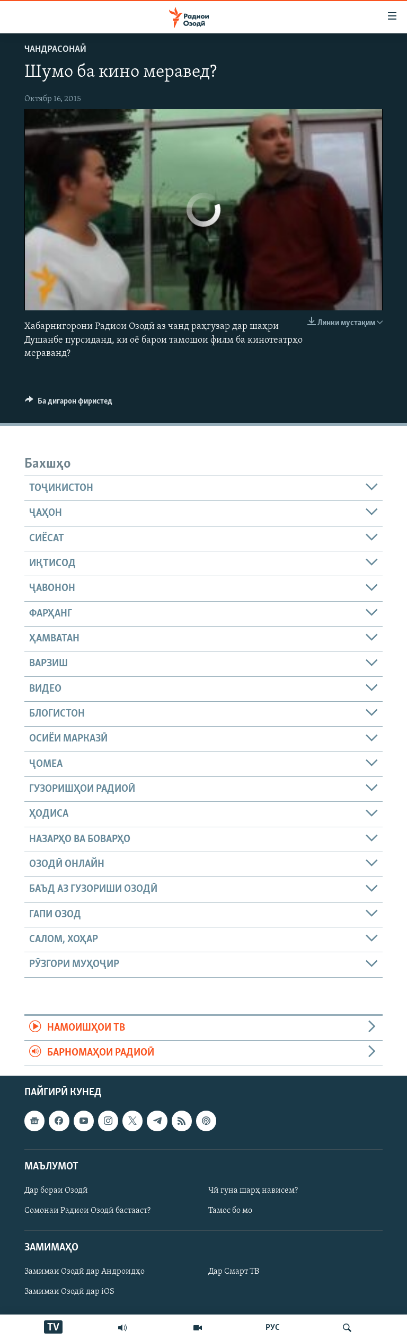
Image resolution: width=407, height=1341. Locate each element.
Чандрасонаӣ (55, 49)
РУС (273, 1328)
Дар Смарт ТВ (233, 1271)
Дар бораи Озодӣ (56, 1190)
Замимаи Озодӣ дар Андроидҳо (84, 1271)
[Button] (68, 404)
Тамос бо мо (230, 1210)
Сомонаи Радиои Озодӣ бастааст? (87, 1210)
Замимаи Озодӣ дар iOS (69, 1292)
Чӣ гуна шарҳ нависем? (253, 1190)
